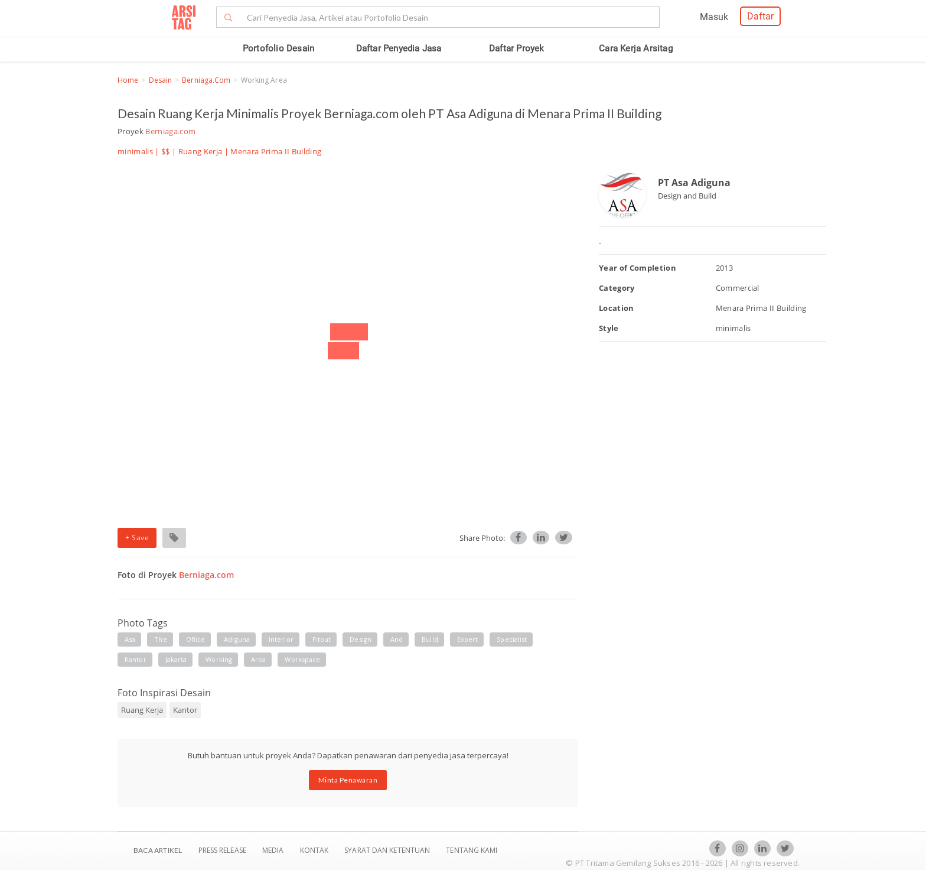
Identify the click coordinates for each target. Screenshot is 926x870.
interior (281, 639)
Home (128, 80)
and (396, 639)
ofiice (196, 639)
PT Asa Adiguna (694, 182)
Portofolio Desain (278, 48)
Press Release (222, 850)
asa (130, 639)
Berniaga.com (206, 80)
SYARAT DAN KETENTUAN (388, 850)
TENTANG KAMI (471, 850)
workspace (302, 659)
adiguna (237, 639)
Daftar (760, 16)
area (258, 659)
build (430, 639)
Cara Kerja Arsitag (636, 48)
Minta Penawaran (348, 779)
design (360, 639)
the (160, 639)
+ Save (137, 538)
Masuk (714, 16)
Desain (160, 80)
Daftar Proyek (516, 48)
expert (467, 639)
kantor (135, 659)
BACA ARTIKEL (157, 850)
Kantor (185, 710)
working (219, 659)
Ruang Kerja (200, 151)
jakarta (176, 659)
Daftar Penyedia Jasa (399, 48)
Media (274, 850)
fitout (321, 639)
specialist (512, 639)
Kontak (315, 850)
